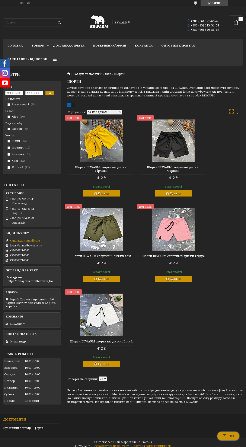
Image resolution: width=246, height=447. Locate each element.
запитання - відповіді (27, 59)
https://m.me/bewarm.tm (26, 245)
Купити (97, 193)
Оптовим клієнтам (178, 45)
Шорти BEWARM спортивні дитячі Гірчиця (95, 169)
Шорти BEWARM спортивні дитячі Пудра (95, 257)
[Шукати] (59, 22)
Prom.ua (146, 439)
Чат (228, 436)
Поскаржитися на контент (110, 443)
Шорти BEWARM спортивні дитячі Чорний (155, 169)
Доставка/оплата (68, 45)
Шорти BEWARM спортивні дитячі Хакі (214, 169)
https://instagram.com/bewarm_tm (30, 281)
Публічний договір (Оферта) (23, 425)
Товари (38, 45)
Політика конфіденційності (151, 443)
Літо (108, 74)
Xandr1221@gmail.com (25, 240)
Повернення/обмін (109, 45)
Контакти (144, 45)
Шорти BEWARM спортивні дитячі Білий (155, 257)
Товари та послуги (87, 74)
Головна (15, 45)
